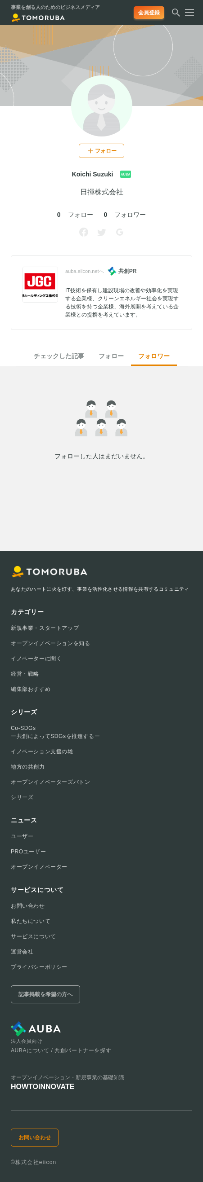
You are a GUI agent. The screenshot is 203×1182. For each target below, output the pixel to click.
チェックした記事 (59, 356)
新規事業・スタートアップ (45, 628)
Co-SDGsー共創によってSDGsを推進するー (55, 732)
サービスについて (33, 936)
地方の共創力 (28, 767)
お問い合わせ (28, 906)
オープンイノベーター (39, 867)
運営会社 (22, 952)
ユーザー (22, 836)
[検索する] (176, 15)
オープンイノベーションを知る (50, 643)
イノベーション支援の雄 (42, 751)
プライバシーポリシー (39, 967)
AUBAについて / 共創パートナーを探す (61, 1050)
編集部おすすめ (30, 689)
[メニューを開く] (187, 12)
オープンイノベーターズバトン (50, 782)
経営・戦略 (25, 674)
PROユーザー (28, 851)
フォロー (111, 356)
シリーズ (22, 797)
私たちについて (30, 921)
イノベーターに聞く (36, 658)
